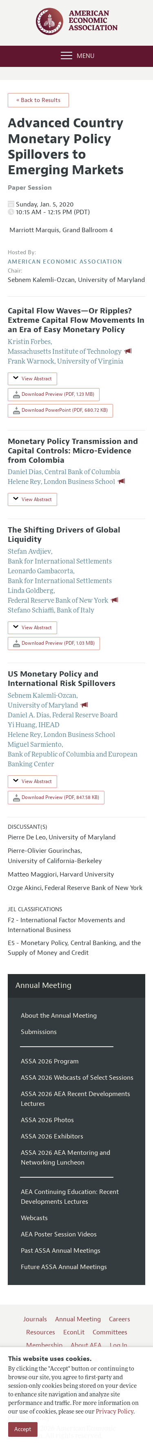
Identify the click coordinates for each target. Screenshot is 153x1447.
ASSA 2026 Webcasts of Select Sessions (77, 1078)
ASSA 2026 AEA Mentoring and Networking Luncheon (65, 1158)
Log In (118, 1345)
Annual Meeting (43, 986)
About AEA (86, 1345)
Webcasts (34, 1218)
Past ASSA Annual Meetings (60, 1251)
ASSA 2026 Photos (47, 1120)
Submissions (39, 1032)
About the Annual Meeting (59, 1016)
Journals (35, 1319)
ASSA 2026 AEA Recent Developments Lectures (75, 1099)
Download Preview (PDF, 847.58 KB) (56, 797)
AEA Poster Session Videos (59, 1234)
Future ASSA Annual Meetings (64, 1267)
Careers (119, 1319)
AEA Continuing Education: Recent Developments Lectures (70, 1197)
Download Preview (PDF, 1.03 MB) (54, 643)
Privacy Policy (114, 1412)
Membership (44, 1345)
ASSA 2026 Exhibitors (52, 1136)
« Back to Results (38, 100)
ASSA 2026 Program (50, 1061)
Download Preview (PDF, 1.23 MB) (53, 394)
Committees (110, 1332)
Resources (40, 1332)
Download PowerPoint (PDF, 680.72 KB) (60, 410)
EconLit (73, 1332)
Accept (22, 1429)
